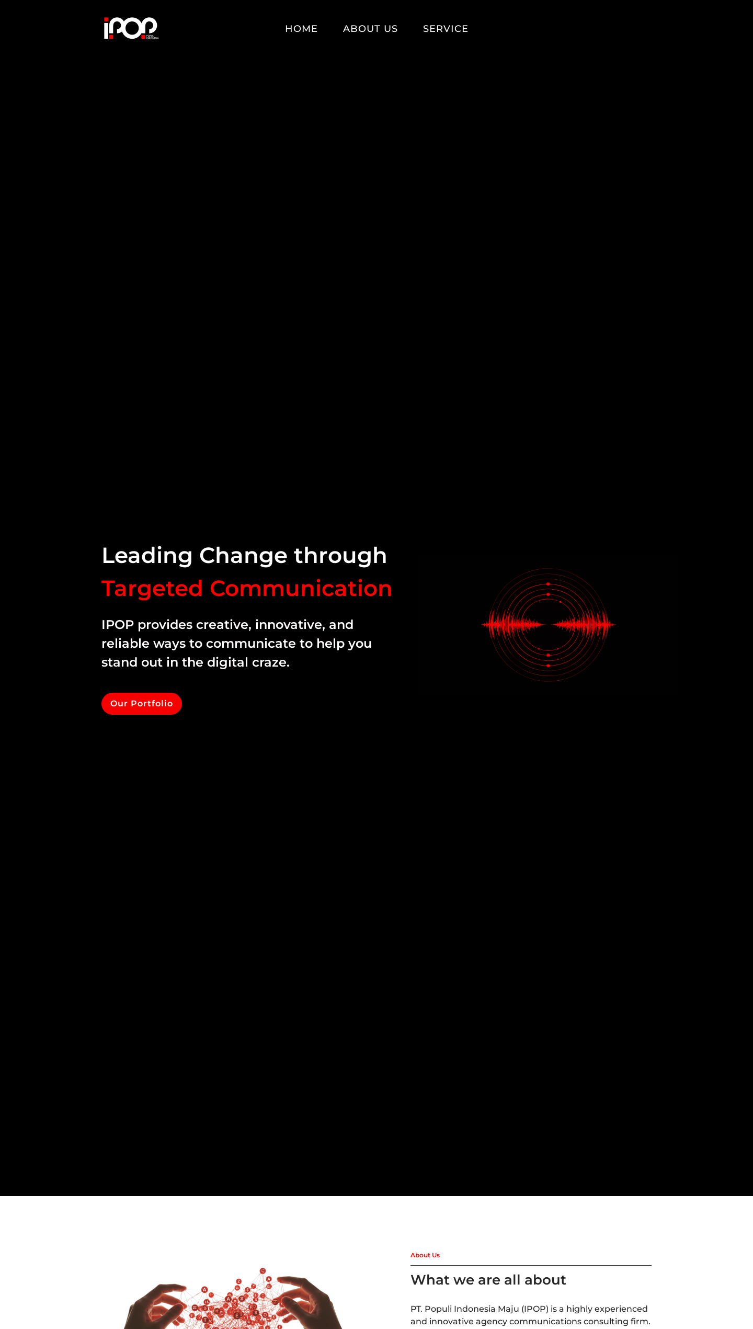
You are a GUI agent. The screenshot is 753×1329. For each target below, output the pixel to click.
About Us (370, 28)
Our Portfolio (141, 703)
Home (301, 28)
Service (446, 28)
